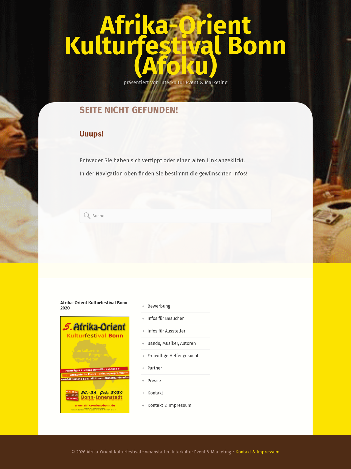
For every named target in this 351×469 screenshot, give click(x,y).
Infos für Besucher (166, 318)
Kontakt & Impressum (169, 405)
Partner (155, 368)
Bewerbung (159, 306)
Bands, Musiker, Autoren (172, 343)
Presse (154, 380)
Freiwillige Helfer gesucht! (174, 355)
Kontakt (155, 393)
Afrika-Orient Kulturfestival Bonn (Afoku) (175, 45)
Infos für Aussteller (166, 331)
